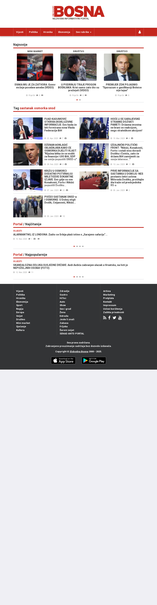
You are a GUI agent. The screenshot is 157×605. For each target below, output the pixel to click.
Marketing (109, 294)
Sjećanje (21, 326)
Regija (19, 308)
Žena (62, 312)
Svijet (19, 316)
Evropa (20, 312)
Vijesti (19, 32)
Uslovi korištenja (112, 308)
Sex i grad (65, 308)
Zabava (64, 323)
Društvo (20, 319)
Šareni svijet (67, 330)
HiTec (63, 298)
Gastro (63, 294)
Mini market (23, 323)
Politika (33, 32)
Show (63, 305)
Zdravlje (64, 291)
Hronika (48, 32)
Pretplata (108, 298)
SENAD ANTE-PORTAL (72, 333)
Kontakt (107, 301)
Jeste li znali (67, 319)
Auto (62, 301)
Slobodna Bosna (79, 351)
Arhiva (107, 291)
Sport (19, 305)
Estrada (64, 316)
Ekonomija (64, 32)
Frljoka (64, 326)
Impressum (109, 305)
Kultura (20, 330)
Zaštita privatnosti (113, 312)
